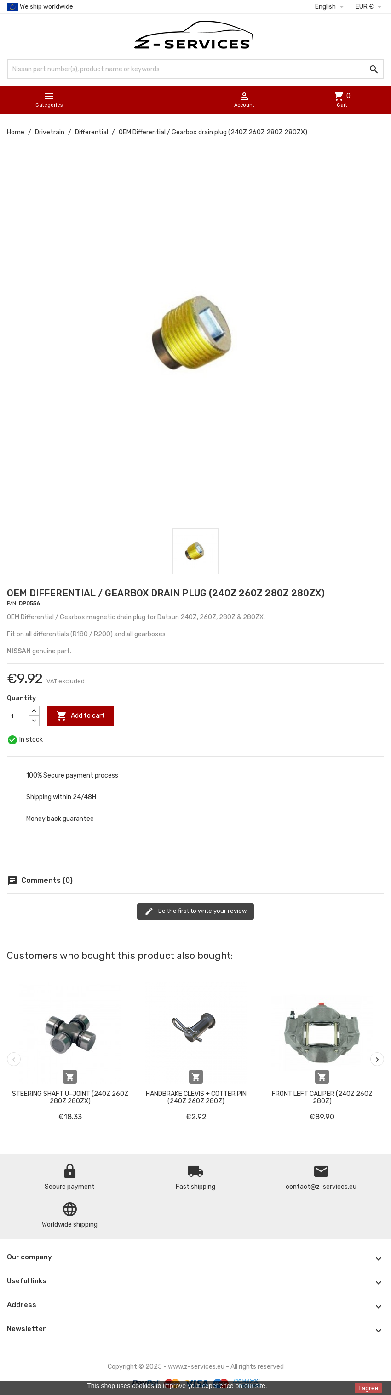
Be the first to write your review (195, 911)
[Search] (195, 69)
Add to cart (80, 715)
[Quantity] (18, 716)
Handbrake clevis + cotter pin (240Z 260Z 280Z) (196, 1097)
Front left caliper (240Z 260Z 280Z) (322, 1097)
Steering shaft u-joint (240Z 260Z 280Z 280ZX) (70, 1097)
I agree (368, 1388)
